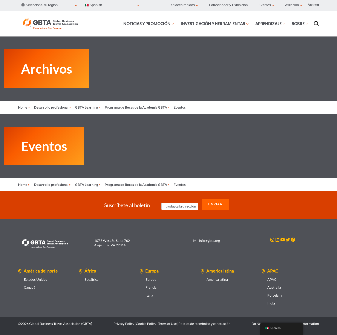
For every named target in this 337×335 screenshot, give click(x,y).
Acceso (313, 5)
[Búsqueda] (316, 23)
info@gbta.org (209, 238)
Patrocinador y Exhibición (228, 5)
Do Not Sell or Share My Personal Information (285, 321)
